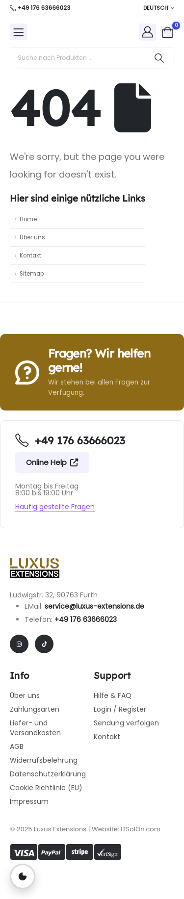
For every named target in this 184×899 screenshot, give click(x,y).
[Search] (159, 58)
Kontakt (30, 255)
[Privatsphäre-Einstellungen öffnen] (22, 876)
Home (28, 219)
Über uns (32, 237)
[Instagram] (19, 644)
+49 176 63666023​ (85, 619)
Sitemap (32, 274)
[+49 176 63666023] (40, 8)
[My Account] (148, 31)
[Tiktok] (44, 644)
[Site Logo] (67, 32)
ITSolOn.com (140, 829)
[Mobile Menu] (18, 32)
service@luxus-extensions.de (94, 606)
